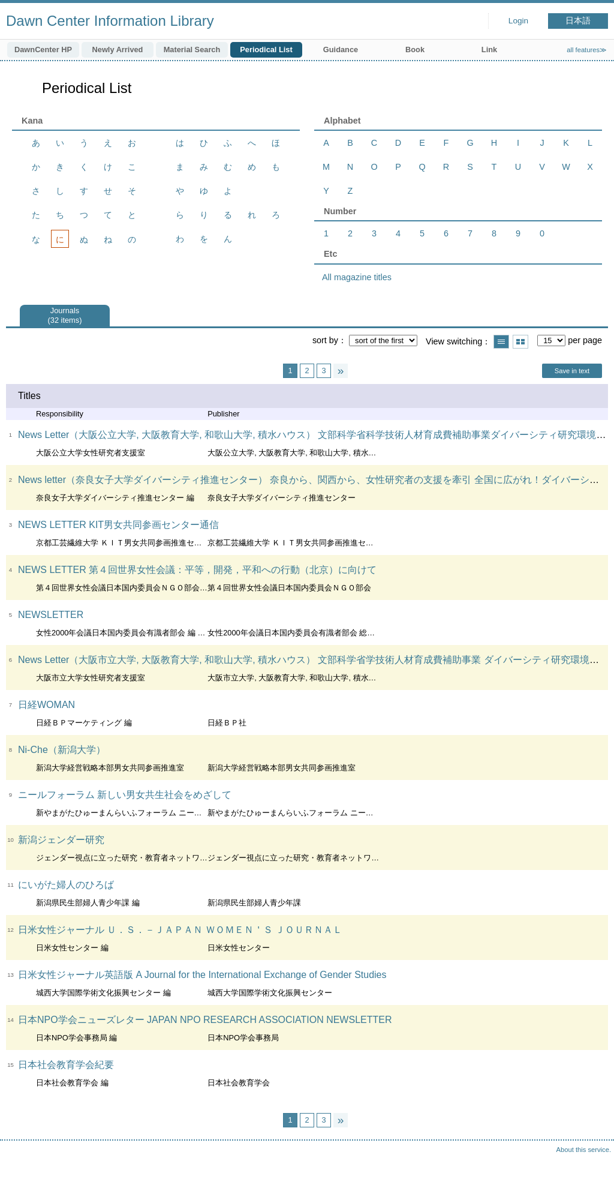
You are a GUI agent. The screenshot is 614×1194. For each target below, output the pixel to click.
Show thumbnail (520, 342)
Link (489, 49)
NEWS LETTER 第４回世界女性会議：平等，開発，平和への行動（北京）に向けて (197, 570)
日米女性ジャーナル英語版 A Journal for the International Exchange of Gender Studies (202, 975)
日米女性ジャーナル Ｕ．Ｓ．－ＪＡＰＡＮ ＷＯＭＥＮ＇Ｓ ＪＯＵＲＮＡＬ (180, 930)
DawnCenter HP (43, 49)
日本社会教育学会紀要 (66, 1065)
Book (415, 49)
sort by (325, 340)
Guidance (340, 49)
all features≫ (587, 49)
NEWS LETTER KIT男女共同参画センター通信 (118, 525)
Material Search (192, 49)
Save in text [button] (572, 370)
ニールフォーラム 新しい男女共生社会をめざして (124, 795)
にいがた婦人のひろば (66, 885)
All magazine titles (357, 277)
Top (593, 1173)
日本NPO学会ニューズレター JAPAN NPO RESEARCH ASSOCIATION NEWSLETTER (205, 1020)
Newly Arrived (117, 49)
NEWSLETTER (50, 615)
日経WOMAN (46, 705)
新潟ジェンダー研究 (61, 840)
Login (518, 20)
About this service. (583, 1149)
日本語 (578, 20)
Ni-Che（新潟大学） (62, 750)
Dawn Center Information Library (110, 21)
